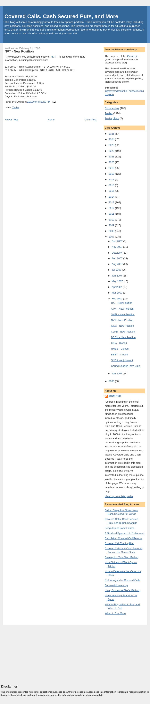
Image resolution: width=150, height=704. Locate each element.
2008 (112, 231)
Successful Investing (116, 585)
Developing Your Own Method (121, 557)
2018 (112, 173)
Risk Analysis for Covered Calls (122, 580)
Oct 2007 (117, 252)
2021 (112, 156)
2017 (112, 179)
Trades (15, 107)
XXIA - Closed (119, 343)
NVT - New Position (19, 51)
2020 (112, 162)
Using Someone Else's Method (122, 590)
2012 (112, 208)
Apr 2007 (117, 287)
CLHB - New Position (123, 331)
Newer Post (11, 119)
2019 (112, 167)
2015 (112, 190)
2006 (112, 381)
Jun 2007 (117, 275)
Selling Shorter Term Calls (125, 365)
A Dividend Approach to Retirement (124, 533)
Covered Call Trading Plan (119, 543)
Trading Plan (112, 118)
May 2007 (118, 281)
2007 (112, 236)
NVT (53, 56)
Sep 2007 (117, 258)
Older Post (90, 119)
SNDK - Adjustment (122, 360)
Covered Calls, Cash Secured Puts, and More (61, 16)
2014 (112, 196)
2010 (112, 219)
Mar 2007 (117, 292)
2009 (112, 225)
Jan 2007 (117, 373)
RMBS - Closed (120, 348)
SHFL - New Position (123, 314)
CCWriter (115, 396)
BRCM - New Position (123, 337)
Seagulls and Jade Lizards (120, 528)
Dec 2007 (117, 241)
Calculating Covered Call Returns (123, 538)
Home (51, 119)
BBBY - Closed (119, 354)
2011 (112, 213)
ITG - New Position (121, 302)
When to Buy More (115, 613)
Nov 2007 (117, 246)
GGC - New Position (122, 325)
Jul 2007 (117, 269)
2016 (112, 185)
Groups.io (132, 56)
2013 (112, 202)
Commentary (112, 108)
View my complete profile (119, 496)
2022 (112, 150)
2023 (112, 145)
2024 (112, 139)
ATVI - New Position (122, 308)
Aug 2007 (117, 264)
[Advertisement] (30, 654)
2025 (112, 133)
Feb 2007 (117, 298)
